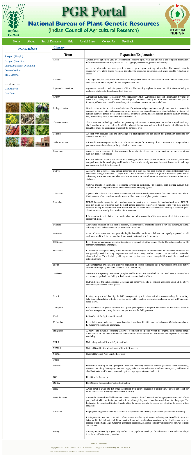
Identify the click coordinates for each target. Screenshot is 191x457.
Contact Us (109, 41)
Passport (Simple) (14, 56)
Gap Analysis (11, 88)
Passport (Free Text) (15, 61)
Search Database (51, 41)
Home (16, 41)
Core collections (13, 70)
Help (70, 41)
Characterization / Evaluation (20, 65)
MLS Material (12, 75)
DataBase (10, 93)
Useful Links (87, 41)
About (31, 41)
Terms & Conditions (98, 443)
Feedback (127, 41)
